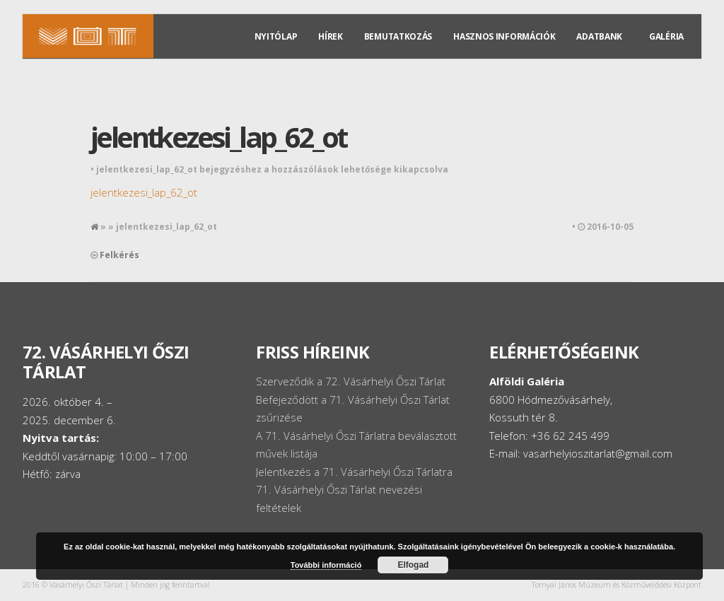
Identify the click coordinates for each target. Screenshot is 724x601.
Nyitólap (276, 36)
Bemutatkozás (398, 36)
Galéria (666, 36)
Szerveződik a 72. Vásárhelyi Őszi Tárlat (350, 381)
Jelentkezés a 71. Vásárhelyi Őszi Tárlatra (354, 472)
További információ (326, 565)
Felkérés (119, 255)
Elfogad (412, 565)
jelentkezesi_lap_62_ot (218, 136)
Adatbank (599, 36)
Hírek (330, 36)
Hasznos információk (504, 36)
